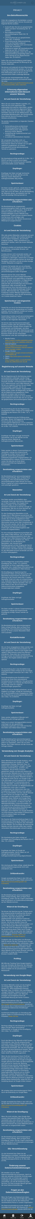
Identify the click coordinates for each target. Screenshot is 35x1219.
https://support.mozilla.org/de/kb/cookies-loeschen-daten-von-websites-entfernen (19, 341)
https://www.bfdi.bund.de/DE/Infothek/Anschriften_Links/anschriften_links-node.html (17, 84)
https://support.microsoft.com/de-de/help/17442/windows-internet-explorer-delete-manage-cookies (19, 347)
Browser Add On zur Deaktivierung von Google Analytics (13, 935)
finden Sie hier (13, 1016)
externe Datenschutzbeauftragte (17, 1208)
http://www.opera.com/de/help (20, 356)
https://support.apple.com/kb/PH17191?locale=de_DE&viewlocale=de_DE (18, 361)
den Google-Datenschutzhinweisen (13, 1004)
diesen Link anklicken (11, 945)
